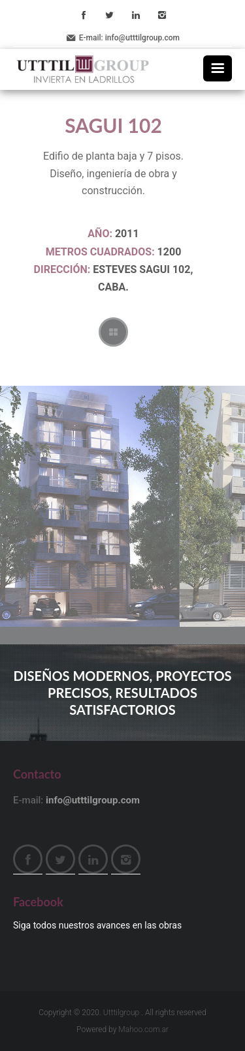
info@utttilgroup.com (142, 37)
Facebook (83, 14)
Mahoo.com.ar (143, 1029)
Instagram (162, 14)
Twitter (110, 14)
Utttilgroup (121, 1012)
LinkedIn (136, 14)
